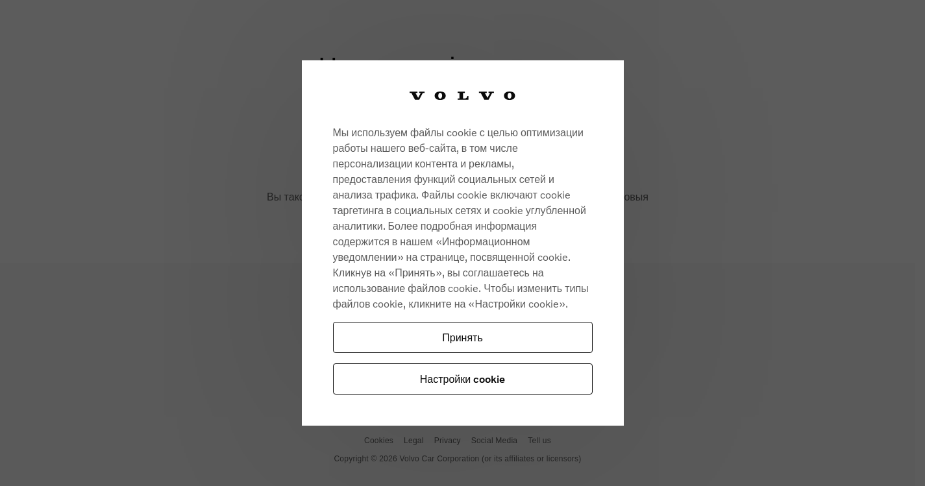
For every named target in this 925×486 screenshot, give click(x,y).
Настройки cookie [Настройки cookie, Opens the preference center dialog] (462, 378)
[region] (463, 243)
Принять (462, 337)
